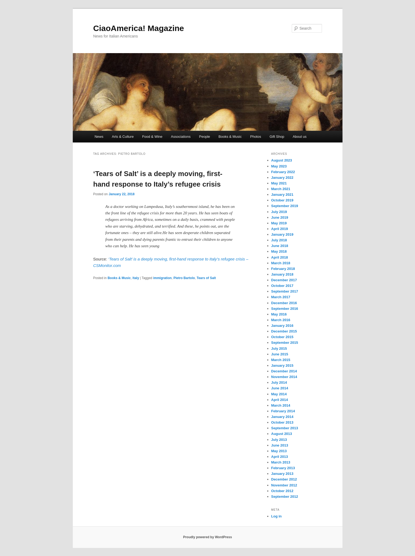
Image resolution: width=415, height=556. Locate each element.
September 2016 (284, 309)
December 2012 (284, 479)
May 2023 (279, 166)
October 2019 (282, 200)
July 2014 (279, 382)
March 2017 (280, 297)
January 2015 (282, 365)
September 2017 (284, 291)
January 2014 (282, 417)
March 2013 (280, 462)
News (99, 137)
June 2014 (279, 388)
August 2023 (281, 160)
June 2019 (279, 217)
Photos (255, 137)
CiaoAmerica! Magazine (138, 28)
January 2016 (282, 326)
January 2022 (282, 178)
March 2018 (280, 263)
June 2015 (279, 354)
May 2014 (279, 394)
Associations (181, 137)
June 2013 (279, 445)
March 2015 (280, 360)
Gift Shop (277, 137)
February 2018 (283, 269)
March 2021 (280, 189)
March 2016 (280, 320)
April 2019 (279, 229)
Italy (136, 278)
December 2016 (284, 303)
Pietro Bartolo (184, 278)
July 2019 (279, 212)
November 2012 (284, 485)
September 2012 (284, 497)
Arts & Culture (123, 137)
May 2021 (279, 183)
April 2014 (279, 400)
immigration (162, 278)
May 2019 (279, 223)
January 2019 (282, 234)
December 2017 (284, 280)
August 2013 (281, 434)
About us (299, 137)
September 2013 (284, 428)
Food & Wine (152, 137)
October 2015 (282, 337)
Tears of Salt (206, 278)
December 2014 (284, 371)
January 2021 (282, 195)
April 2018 (279, 257)
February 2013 (283, 468)
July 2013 (279, 440)
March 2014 (280, 405)
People (204, 137)
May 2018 (279, 251)
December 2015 (284, 331)
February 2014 (283, 411)
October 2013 (282, 422)
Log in (276, 516)
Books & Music (230, 137)
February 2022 (283, 172)
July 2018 (279, 240)
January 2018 (282, 274)
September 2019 (284, 206)
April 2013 (279, 457)
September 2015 (284, 343)
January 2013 (282, 474)
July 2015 (279, 348)
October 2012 (282, 491)
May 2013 (279, 451)
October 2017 (282, 286)
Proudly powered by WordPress (207, 537)
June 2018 (279, 246)
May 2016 (279, 314)
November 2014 (284, 377)
